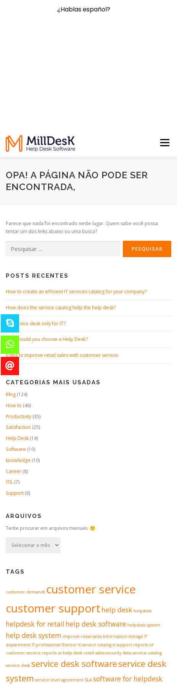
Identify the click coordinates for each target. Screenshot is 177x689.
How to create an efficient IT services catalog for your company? (76, 189)
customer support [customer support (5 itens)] (53, 505)
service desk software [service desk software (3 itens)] (74, 562)
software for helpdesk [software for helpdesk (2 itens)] (128, 576)
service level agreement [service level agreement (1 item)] (59, 577)
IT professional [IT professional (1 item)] (46, 542)
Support (15, 391)
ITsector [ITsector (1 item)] (69, 542)
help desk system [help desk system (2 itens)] (33, 532)
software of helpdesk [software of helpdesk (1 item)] (125, 592)
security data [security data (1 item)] (118, 550)
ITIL (9, 380)
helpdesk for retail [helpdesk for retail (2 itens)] (35, 521)
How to (14, 303)
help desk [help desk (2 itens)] (116, 507)
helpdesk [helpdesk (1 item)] (143, 508)
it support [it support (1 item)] (122, 542)
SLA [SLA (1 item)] (88, 577)
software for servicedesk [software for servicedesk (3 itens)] (54, 590)
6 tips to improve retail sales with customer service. (62, 253)
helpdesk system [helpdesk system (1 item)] (143, 522)
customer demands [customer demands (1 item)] (25, 489)
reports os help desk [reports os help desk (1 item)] (62, 550)
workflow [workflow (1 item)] (62, 618)
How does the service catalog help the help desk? (61, 205)
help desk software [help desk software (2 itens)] (96, 521)
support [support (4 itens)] (124, 606)
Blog (11, 292)
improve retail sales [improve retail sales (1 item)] (82, 534)
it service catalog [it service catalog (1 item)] (94, 542)
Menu (164, 40)
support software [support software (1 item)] (34, 618)
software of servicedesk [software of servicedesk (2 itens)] (43, 607)
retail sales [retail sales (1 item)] (94, 550)
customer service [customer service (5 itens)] (91, 486)
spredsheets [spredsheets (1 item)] (93, 608)
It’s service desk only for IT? (36, 221)
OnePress (109, 671)
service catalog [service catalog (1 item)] (147, 550)
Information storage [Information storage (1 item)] (123, 534)
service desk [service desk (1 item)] (18, 563)
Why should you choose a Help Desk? (47, 237)
